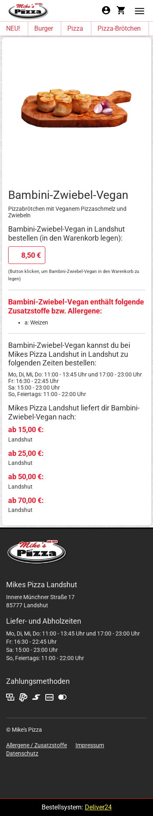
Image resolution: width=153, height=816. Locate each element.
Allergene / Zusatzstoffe (36, 745)
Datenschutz (22, 753)
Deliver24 (98, 807)
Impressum (89, 745)
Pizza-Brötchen (119, 28)
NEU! (13, 28)
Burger (43, 28)
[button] (139, 10)
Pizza (75, 28)
